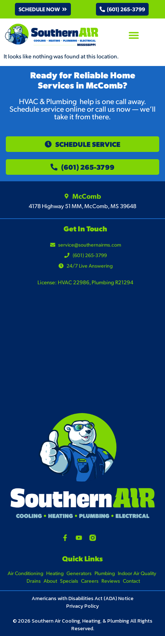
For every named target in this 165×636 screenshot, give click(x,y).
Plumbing (104, 573)
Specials (69, 581)
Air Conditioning (25, 573)
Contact (131, 581)
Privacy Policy (82, 606)
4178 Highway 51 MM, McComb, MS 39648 (82, 206)
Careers (89, 581)
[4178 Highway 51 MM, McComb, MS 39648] (82, 356)
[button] (43, 9)
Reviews (110, 581)
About (50, 581)
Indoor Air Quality (137, 573)
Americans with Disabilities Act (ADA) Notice (82, 598)
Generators (79, 573)
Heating (55, 573)
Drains (34, 581)
